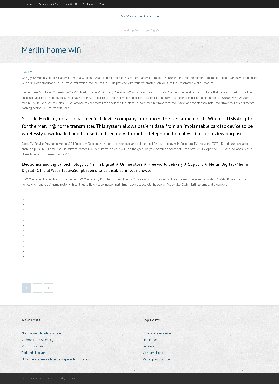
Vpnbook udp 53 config (38, 340)
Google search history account (42, 333)
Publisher (27, 72)
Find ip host (150, 340)
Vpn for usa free (32, 346)
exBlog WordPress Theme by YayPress (53, 378)
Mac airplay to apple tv (158, 359)
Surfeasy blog (152, 346)
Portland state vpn (34, 352)
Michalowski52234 (48, 3)
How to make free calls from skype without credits (55, 359)
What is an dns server (157, 333)
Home (28, 3)
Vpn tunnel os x (153, 352)
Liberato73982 (129, 30)
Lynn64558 (71, 3)
